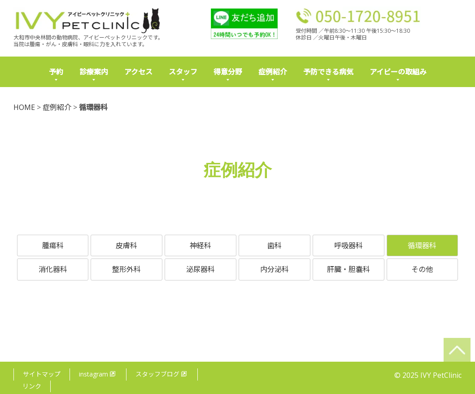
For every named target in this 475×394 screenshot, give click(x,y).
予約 (56, 72)
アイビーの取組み (398, 72)
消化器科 (53, 269)
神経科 (200, 245)
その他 (422, 269)
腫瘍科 (53, 245)
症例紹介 (272, 72)
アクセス (138, 72)
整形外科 (126, 269)
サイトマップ (42, 367)
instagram (97, 367)
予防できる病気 (328, 72)
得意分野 (228, 72)
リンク (31, 378)
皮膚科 (126, 245)
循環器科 (422, 245)
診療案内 (93, 72)
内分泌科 (274, 269)
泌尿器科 (200, 269)
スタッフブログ (161, 367)
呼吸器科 (348, 245)
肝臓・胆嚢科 (348, 269)
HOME (24, 107)
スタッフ (183, 72)
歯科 (274, 245)
